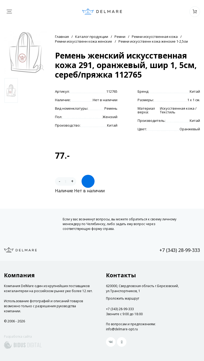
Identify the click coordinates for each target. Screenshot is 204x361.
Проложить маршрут (122, 298)
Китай (195, 91)
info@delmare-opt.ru (122, 329)
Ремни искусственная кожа (155, 36)
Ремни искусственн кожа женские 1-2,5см (153, 41)
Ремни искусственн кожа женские (83, 41)
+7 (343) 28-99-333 (179, 250)
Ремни (119, 36)
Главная (62, 36)
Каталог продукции (91, 36)
